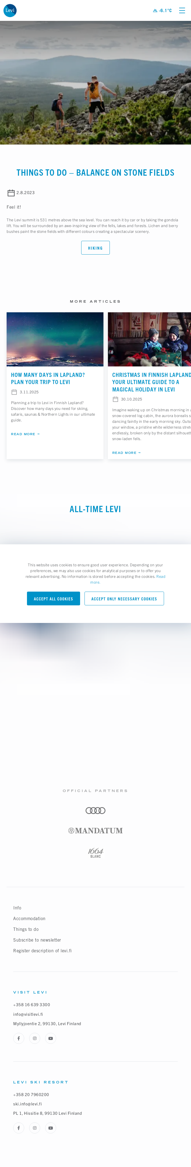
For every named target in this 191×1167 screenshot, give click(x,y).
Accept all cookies (53, 599)
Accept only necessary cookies (124, 599)
